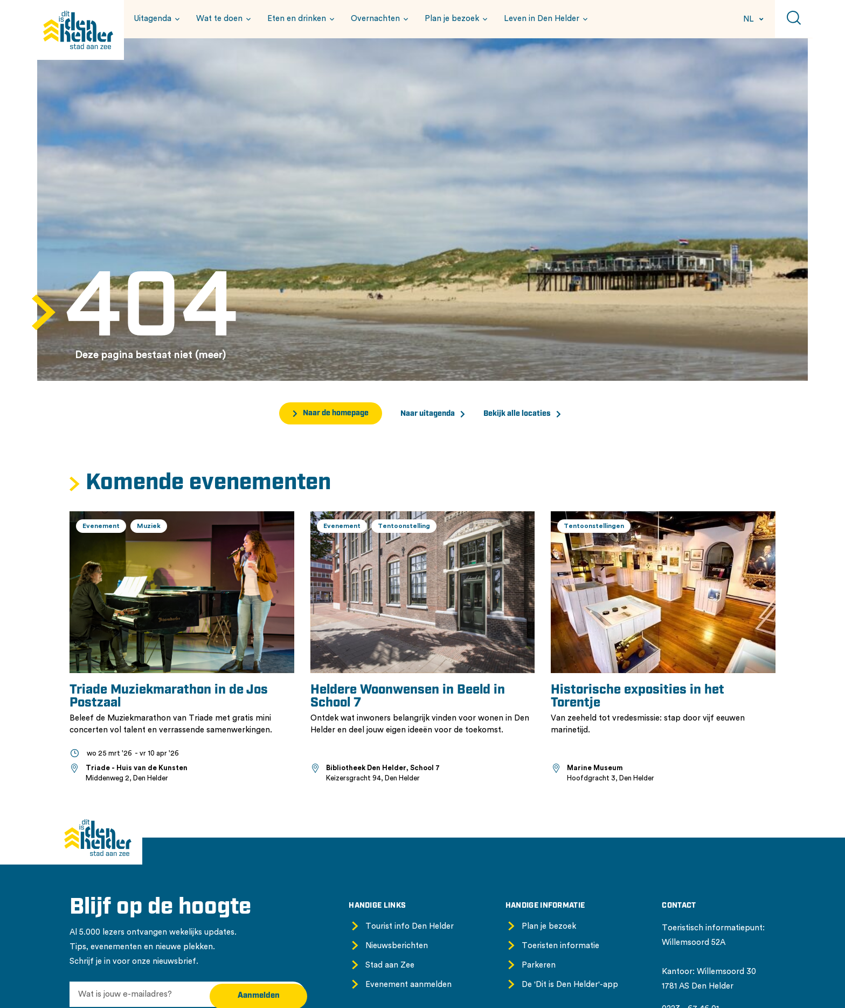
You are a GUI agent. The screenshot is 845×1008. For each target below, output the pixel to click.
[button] (155, 18)
